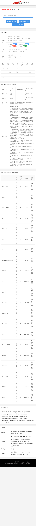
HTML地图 (26, 462)
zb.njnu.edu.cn (30, 420)
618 (24, 78)
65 (20, 365)
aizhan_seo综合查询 (18, 24)
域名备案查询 (14, 431)
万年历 (12, 449)
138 (20, 281)
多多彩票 (4, 228)
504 (30, 78)
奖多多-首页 (32, 197)
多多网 (4, 292)
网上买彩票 (5, 313)
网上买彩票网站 (6, 344)
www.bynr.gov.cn (23, 416)
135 (20, 270)
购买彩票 (4, 397)
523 (20, 334)
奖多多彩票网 (5, 207)
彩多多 (4, 218)
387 (20, 344)
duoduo (4, 355)
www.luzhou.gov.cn (6, 418)
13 (9, 78)
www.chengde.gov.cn (6, 422)
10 (20, 228)
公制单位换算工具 (15, 446)
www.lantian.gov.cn (16, 411)
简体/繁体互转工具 (15, 439)
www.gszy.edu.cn (6, 414)
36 (20, 397)
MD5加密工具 (25, 441)
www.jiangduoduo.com (7, 260)
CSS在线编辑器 (14, 443)
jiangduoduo (5, 249)
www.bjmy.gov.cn (15, 418)
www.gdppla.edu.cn (21, 420)
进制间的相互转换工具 (16, 441)
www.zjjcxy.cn (5, 420)
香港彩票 (4, 365)
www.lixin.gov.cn (23, 414)
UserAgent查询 (18, 433)
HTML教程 (21, 452)
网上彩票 (4, 323)
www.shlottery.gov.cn (6, 411)
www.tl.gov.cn (16, 413)
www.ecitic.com (23, 418)
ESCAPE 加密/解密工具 (26, 436)
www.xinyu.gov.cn (14, 414)
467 (20, 186)
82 (20, 302)
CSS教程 (27, 452)
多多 (3, 334)
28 (17, 68)
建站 (12, 452)
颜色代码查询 (22, 443)
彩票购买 (4, 302)
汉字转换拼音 (30, 443)
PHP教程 (25, 454)
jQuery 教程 (13, 454)
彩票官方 (4, 387)
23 (3, 68)
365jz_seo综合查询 (11, 21)
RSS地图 (21, 462)
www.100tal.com (26, 411)
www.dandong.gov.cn (25, 413)
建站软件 (16, 452)
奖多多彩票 (5, 186)
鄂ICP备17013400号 (26, 463)
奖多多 (4, 197)
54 (20, 292)
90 (20, 207)
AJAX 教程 (19, 454)
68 (20, 355)
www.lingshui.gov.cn (14, 416)
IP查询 (12, 433)
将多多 (4, 239)
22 (7, 68)
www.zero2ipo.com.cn (7, 413)
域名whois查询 (21, 431)
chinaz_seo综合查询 (24, 21)
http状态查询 (29, 431)
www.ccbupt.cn (12, 420)
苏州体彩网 (5, 376)
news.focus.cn (5, 416)
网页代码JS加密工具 (25, 439)
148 (20, 313)
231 (20, 197)
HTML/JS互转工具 (15, 436)
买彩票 (4, 270)
